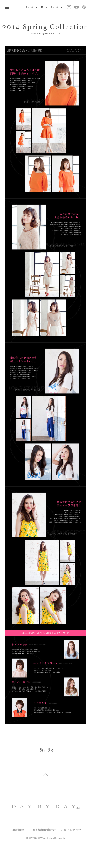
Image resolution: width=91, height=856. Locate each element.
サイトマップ (72, 830)
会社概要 (18, 830)
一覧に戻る (46, 750)
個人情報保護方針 (44, 830)
